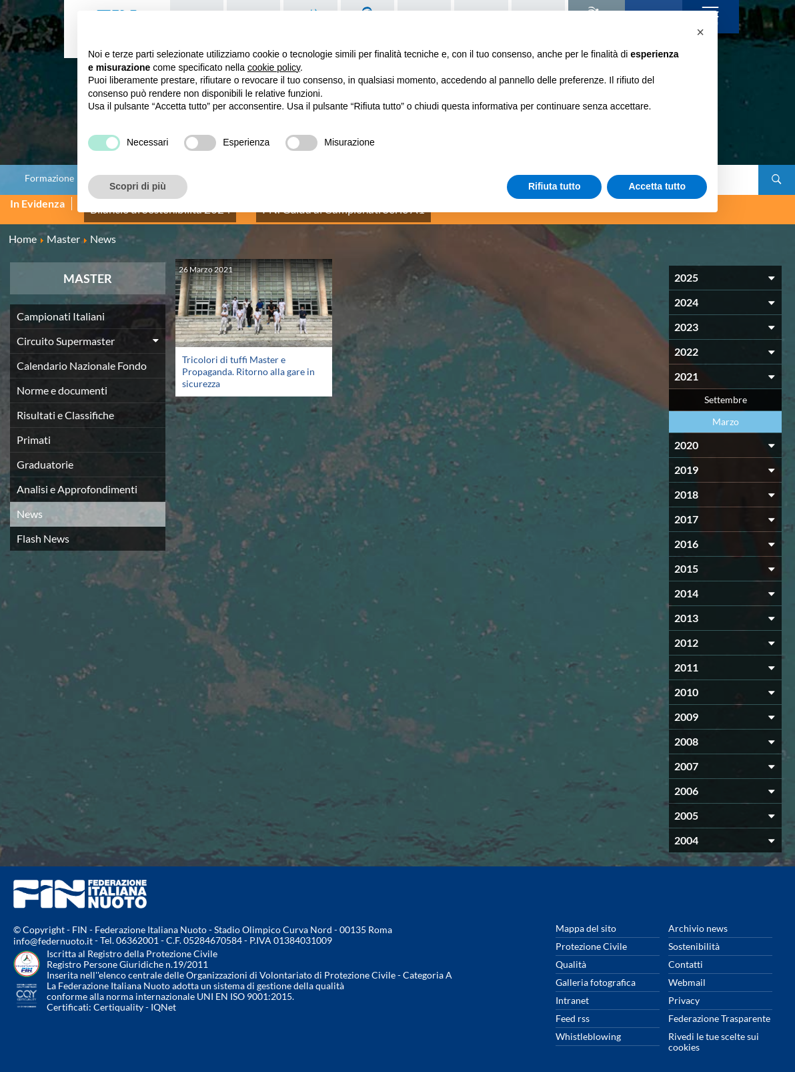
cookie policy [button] (273, 67)
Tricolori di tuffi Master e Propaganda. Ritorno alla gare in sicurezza (248, 360)
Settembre (725, 388)
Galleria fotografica (596, 971)
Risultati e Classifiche (65, 404)
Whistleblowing (588, 1025)
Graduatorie (45, 453)
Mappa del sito (586, 917)
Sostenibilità (694, 935)
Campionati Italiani (61, 305)
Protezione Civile (591, 935)
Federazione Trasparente (719, 1007)
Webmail (687, 971)
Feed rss (573, 1007)
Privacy (684, 989)
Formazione (49, 178)
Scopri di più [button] (137, 186)
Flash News (43, 527)
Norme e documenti (62, 379)
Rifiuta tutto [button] (554, 186)
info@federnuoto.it (53, 930)
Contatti (685, 953)
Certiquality (118, 997)
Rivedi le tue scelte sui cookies (713, 1031)
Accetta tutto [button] (657, 186)
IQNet (163, 997)
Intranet (572, 989)
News (30, 503)
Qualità (571, 953)
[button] (700, 32)
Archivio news (698, 917)
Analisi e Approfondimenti (77, 478)
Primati (34, 429)
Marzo (725, 411)
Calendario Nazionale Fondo (82, 354)
